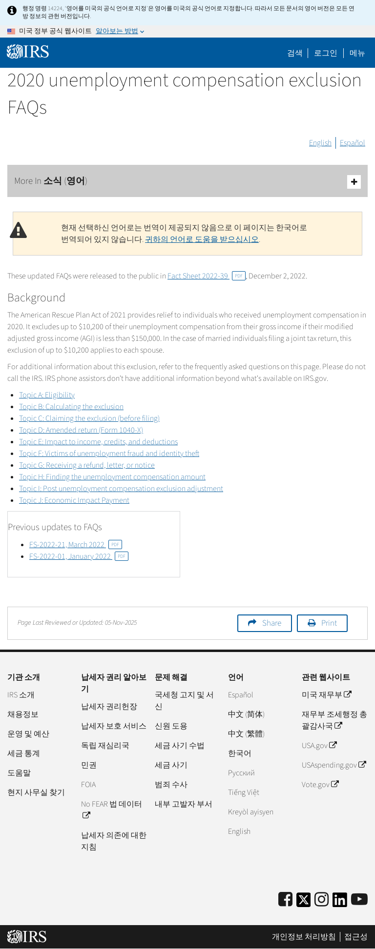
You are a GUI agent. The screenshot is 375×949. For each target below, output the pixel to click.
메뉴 (357, 53)
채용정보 (23, 714)
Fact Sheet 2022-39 (206, 276)
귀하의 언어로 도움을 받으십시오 (202, 239)
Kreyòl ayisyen (250, 812)
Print (329, 623)
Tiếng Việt (243, 792)
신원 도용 (171, 726)
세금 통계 (23, 753)
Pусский (241, 773)
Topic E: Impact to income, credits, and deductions (98, 441)
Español (352, 143)
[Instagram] (321, 900)
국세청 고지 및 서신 (184, 701)
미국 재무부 (326, 695)
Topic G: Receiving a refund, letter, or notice (87, 465)
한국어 (239, 753)
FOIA (88, 784)
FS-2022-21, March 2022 (75, 544)
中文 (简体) (246, 714)
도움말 (19, 773)
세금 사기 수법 (180, 745)
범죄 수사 (171, 784)
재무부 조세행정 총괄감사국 (334, 720)
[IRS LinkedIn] (340, 903)
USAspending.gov (334, 765)
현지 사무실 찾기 (36, 792)
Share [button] (271, 623)
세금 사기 (171, 765)
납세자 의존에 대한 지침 (113, 841)
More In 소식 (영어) (187, 182)
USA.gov (319, 745)
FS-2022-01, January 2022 (78, 556)
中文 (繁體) (246, 734)
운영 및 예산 (28, 734)
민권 (89, 765)
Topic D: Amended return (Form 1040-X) (81, 430)
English (320, 143)
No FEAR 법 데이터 (111, 810)
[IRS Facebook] (285, 900)
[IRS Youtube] (359, 900)
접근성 (356, 937)
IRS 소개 (21, 695)
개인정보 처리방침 (304, 937)
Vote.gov (320, 784)
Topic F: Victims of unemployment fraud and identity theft (109, 453)
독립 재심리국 (105, 745)
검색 (295, 53)
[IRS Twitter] (303, 903)
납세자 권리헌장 (109, 706)
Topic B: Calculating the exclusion (71, 406)
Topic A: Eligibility (47, 395)
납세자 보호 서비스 (113, 726)
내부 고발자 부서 (183, 804)
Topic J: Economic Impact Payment (74, 500)
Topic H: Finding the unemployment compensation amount (112, 477)
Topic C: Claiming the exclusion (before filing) (89, 418)
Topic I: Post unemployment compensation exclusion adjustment (121, 488)
